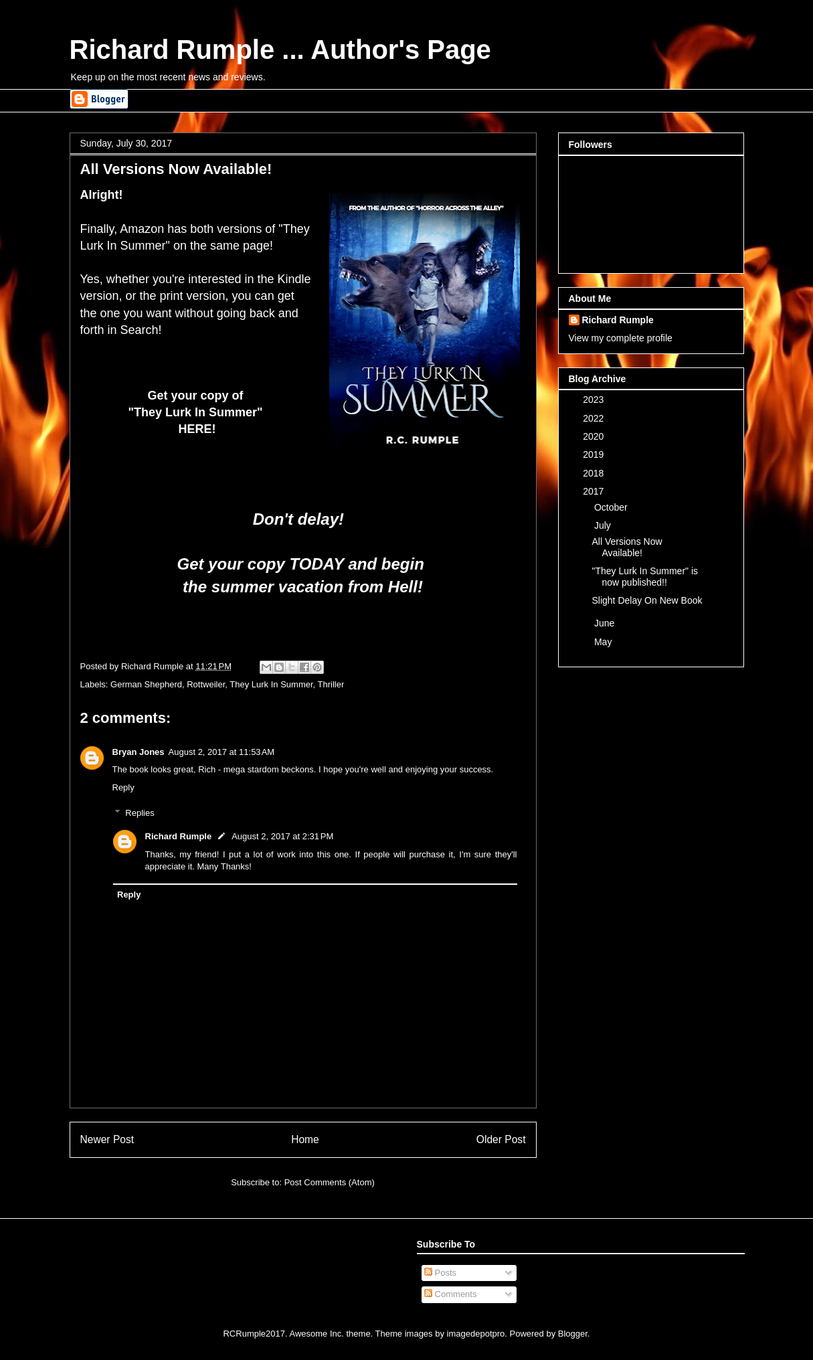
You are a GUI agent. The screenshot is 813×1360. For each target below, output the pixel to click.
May (604, 641)
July (604, 525)
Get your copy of (196, 395)
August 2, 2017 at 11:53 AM (222, 752)
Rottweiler (206, 684)
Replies (139, 813)
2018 (594, 473)
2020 (594, 436)
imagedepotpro (476, 1334)
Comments (450, 1294)
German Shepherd (146, 684)
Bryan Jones (138, 752)
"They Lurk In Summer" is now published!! (645, 577)
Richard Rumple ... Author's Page (280, 49)
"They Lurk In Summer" (197, 412)
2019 (594, 454)
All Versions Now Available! (627, 547)
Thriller (331, 684)
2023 (594, 399)
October (612, 507)
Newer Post (107, 1139)
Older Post (501, 1139)
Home (305, 1139)
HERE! (196, 429)
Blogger (573, 1334)
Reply (123, 787)
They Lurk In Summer (271, 684)
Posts (440, 1273)
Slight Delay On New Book (647, 600)
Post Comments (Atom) (329, 1182)
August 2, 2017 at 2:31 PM (282, 836)
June (605, 623)
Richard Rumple (178, 836)
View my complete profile (620, 338)
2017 (594, 491)
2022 (594, 418)
